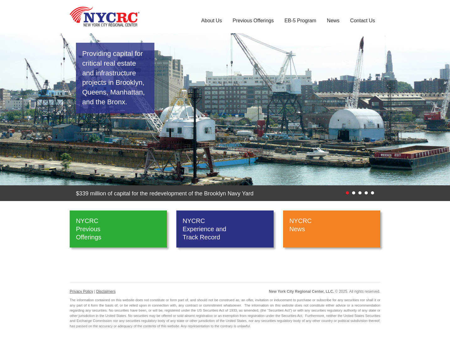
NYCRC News (300, 229)
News (333, 20)
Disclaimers (105, 291)
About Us (211, 20)
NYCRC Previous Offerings (88, 229)
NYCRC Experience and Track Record (204, 229)
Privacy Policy (81, 291)
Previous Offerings (253, 20)
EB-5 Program (300, 20)
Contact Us (362, 20)
